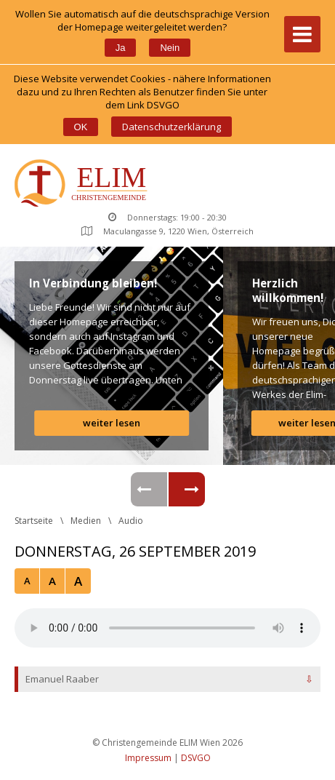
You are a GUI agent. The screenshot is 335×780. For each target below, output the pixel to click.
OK (81, 127)
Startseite (34, 520)
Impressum (148, 758)
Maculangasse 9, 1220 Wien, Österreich (167, 231)
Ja (121, 47)
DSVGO (196, 758)
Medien (85, 520)
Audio (130, 520)
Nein (169, 47)
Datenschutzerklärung (171, 126)
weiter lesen (111, 422)
